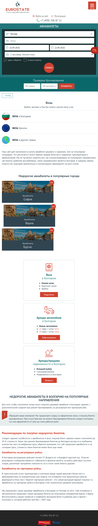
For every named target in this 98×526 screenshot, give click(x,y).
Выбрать (49, 357)
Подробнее (49, 271)
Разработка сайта (49, 521)
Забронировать (49, 314)
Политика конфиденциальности (49, 518)
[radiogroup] (22, 60)
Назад (8, 96)
